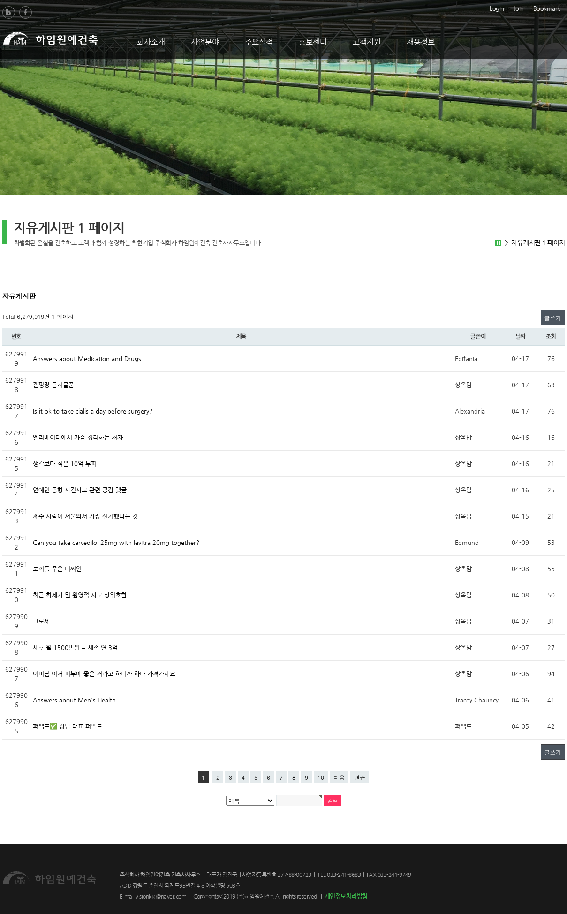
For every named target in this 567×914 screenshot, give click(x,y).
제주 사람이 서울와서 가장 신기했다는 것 (85, 516)
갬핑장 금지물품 (53, 384)
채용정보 (421, 42)
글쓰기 (552, 318)
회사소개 (151, 42)
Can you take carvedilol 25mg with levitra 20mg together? (116, 542)
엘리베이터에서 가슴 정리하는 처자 (78, 437)
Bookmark (546, 7)
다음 (339, 777)
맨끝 (359, 777)
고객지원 (367, 42)
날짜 (520, 337)
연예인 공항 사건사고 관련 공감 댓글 (80, 489)
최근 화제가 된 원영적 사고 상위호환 (80, 594)
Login (497, 7)
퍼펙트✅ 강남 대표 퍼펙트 (67, 726)
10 (321, 777)
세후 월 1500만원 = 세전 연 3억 (75, 647)
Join (519, 7)
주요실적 (259, 42)
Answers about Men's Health (74, 699)
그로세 (41, 621)
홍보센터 (313, 42)
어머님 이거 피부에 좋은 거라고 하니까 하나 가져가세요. (105, 673)
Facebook (25, 12)
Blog (8, 12)
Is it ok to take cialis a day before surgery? (92, 411)
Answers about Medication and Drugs (87, 358)
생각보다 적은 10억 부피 (65, 463)
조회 (551, 337)
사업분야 (205, 42)
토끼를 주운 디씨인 (57, 568)
